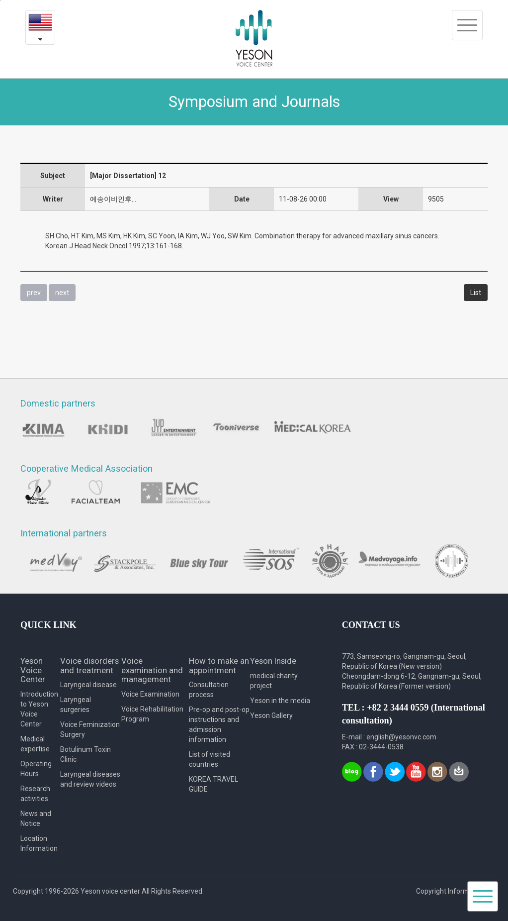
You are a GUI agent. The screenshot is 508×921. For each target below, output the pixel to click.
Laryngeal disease (88, 685)
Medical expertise (35, 744)
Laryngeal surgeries (75, 705)
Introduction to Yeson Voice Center (39, 709)
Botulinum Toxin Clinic (85, 754)
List (475, 293)
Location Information (39, 843)
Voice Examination (150, 694)
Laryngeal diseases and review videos (90, 779)
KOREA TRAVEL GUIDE (213, 784)
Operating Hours (36, 769)
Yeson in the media (280, 701)
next (62, 293)
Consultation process (209, 690)
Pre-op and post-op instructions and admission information (219, 724)
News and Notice (35, 818)
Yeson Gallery (271, 715)
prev (34, 293)
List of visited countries (209, 759)
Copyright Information (450, 891)
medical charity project (274, 681)
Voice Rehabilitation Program (152, 714)
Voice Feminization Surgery (90, 729)
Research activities (35, 794)
